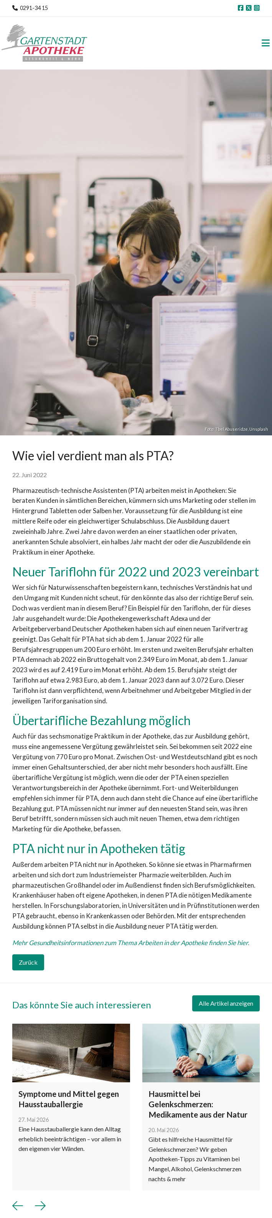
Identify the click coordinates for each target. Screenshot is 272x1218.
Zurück (28, 962)
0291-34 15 (34, 8)
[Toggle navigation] (265, 43)
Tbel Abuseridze (231, 429)
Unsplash (258, 429)
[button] (17, 1205)
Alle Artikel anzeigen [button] (226, 1003)
